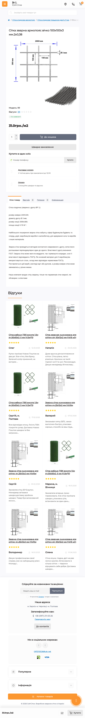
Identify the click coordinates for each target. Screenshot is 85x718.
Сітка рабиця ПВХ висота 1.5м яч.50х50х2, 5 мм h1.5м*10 (23, 336)
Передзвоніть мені (42, 619)
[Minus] (16, 138)
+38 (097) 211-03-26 (44, 616)
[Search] (11, 12)
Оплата (41, 597)
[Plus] (16, 135)
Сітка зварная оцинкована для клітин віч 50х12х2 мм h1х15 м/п (60, 336)
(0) (19, 112)
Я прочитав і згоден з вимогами (44, 597)
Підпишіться (57, 591)
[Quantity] (12, 137)
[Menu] (4, 4)
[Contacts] (73, 4)
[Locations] (65, 4)
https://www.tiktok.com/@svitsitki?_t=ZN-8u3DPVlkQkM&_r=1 (38, 645)
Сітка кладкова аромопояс (23, 20)
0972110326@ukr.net (42, 651)
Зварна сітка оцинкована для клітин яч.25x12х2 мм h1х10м (60, 404)
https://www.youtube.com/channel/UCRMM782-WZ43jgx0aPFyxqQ (45, 645)
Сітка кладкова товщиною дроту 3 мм (53, 20)
